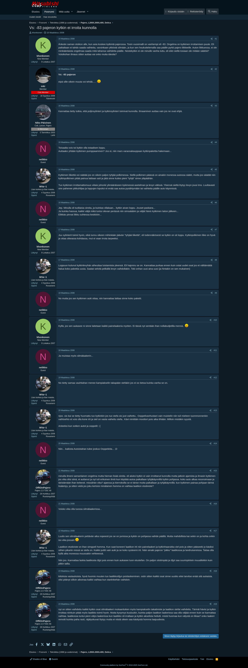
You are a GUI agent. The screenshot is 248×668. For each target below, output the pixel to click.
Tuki (202, 659)
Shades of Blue (38, 659)
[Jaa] (212, 39)
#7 (216, 230)
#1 (216, 39)
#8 (216, 260)
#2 (216, 69)
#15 (215, 471)
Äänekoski (50, 98)
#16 (215, 504)
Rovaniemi (50, 195)
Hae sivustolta (50, 17)
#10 (215, 320)
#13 (215, 410)
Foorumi (49, 11)
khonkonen (37, 32)
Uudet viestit (35, 17)
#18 (215, 571)
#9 (216, 293)
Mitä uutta (64, 11)
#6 (216, 202)
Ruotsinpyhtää (49, 496)
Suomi (53, 659)
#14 (215, 443)
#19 (215, 604)
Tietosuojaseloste (190, 659)
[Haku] (212, 11)
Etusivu (36, 11)
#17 (215, 531)
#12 (215, 377)
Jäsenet (81, 11)
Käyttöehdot (173, 659)
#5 (216, 169)
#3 (216, 106)
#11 (215, 350)
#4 (216, 142)
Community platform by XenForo (124, 665)
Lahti (53, 135)
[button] (72, 12)
